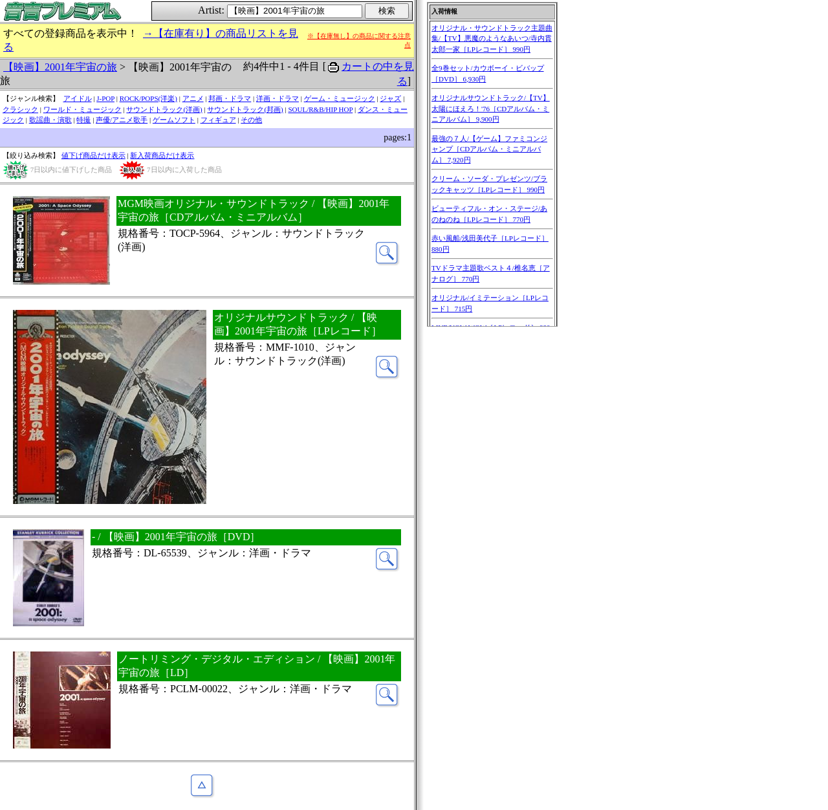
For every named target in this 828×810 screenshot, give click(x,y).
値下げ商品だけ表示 (93, 155)
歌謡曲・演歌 (50, 120)
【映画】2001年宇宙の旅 (60, 66)
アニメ (193, 98)
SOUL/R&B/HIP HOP (320, 109)
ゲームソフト (174, 120)
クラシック (20, 109)
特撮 (83, 120)
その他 (251, 120)
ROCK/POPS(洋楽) (148, 98)
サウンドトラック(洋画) (164, 109)
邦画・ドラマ (229, 98)
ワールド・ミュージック (82, 109)
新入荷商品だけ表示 (162, 155)
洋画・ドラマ (277, 98)
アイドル (77, 98)
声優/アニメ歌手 (121, 120)
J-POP (105, 98)
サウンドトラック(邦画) (245, 109)
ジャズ (390, 98)
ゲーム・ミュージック (339, 98)
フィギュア (218, 120)
